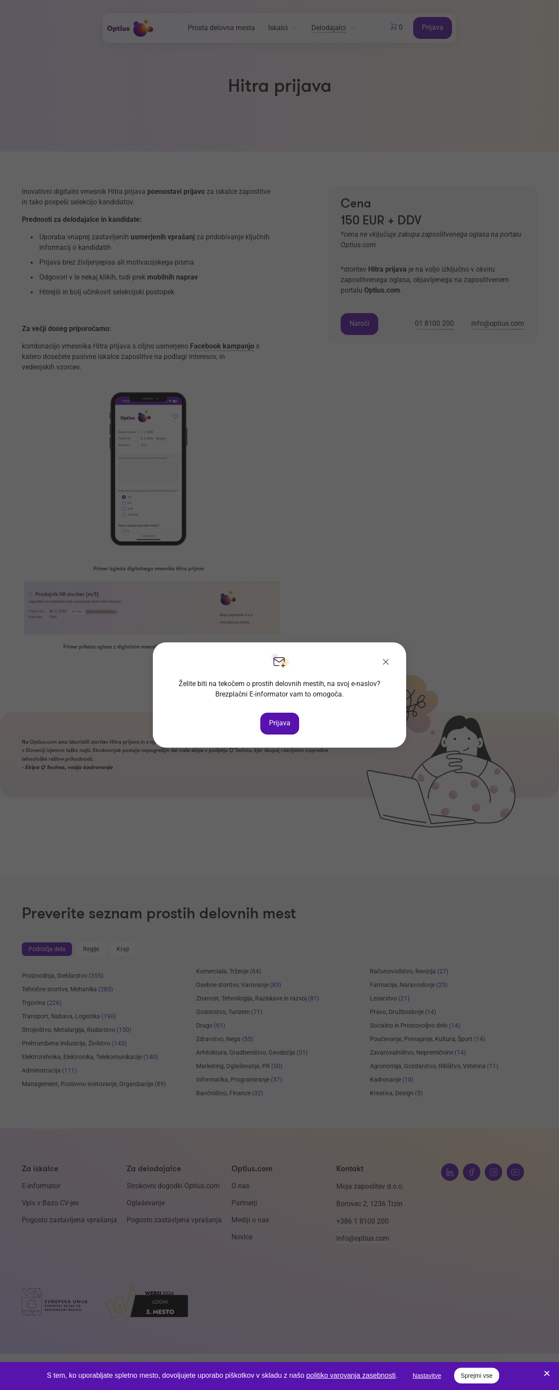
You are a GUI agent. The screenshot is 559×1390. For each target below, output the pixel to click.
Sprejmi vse (477, 1375)
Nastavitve (427, 1375)
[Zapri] (386, 662)
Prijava (279, 723)
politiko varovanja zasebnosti (351, 1375)
